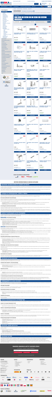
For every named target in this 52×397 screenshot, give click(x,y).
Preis (16, 17)
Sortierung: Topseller (17, 21)
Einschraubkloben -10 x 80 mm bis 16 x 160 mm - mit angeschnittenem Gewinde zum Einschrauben (19, 107)
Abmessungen (26, 17)
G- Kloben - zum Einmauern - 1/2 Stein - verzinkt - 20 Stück (45, 70)
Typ (39, 17)
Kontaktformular (3, 372)
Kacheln (49, 21)
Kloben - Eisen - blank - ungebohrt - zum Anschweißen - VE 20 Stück (19, 70)
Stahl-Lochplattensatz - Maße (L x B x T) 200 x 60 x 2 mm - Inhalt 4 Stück (19, 52)
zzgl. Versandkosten (17, 58)
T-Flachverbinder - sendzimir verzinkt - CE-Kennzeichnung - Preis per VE (19, 161)
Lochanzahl (35, 17)
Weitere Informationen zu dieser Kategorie (19, 14)
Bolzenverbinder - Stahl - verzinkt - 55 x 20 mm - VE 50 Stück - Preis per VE (45, 107)
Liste (46, 21)
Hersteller (19, 17)
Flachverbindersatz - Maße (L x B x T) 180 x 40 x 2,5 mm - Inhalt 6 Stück (45, 34)
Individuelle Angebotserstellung (25, 6)
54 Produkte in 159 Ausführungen (28, 11)
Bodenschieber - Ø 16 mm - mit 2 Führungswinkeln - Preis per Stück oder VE (32, 107)
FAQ (16, 361)
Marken (11, 6)
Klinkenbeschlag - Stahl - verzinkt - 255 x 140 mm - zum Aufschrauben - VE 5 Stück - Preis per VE (32, 70)
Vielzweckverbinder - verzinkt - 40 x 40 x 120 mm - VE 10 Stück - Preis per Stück (45, 143)
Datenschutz (42, 363)
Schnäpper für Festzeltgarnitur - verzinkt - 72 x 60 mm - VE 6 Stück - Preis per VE (19, 125)
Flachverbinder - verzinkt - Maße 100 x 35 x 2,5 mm (45, 125)
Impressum (42, 361)
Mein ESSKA (17, 363)
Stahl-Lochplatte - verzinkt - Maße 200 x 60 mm (32, 143)
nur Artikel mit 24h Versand (19, 19)
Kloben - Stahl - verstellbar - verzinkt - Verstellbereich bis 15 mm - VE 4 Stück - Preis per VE (19, 88)
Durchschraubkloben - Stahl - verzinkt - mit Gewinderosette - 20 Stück (19, 34)
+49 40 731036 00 (4, 361)
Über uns (29, 361)
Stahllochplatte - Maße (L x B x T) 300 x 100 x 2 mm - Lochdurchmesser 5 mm (32, 34)
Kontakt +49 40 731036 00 (46, 1)
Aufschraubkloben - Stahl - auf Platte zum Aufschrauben (45, 88)
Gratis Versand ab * (17, 1)
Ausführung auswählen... (19, 42)
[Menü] (10, 76)
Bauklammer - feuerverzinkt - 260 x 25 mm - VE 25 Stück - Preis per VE (45, 161)
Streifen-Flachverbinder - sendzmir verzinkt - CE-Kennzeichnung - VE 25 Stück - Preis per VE (32, 161)
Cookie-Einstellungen (43, 364)
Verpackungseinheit (43, 17)
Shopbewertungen (17, 365)
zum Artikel (32, 42)
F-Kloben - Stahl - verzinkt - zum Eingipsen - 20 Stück (32, 52)
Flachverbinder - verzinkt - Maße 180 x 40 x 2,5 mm (32, 125)
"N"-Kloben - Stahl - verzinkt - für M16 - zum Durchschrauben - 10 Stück (45, 52)
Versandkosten (17, 364)
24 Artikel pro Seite (32, 21)
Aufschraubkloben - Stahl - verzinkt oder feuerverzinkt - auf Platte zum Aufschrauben (32, 88)
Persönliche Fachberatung (31, 1)
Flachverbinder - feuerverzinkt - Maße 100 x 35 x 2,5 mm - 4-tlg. (19, 143)
